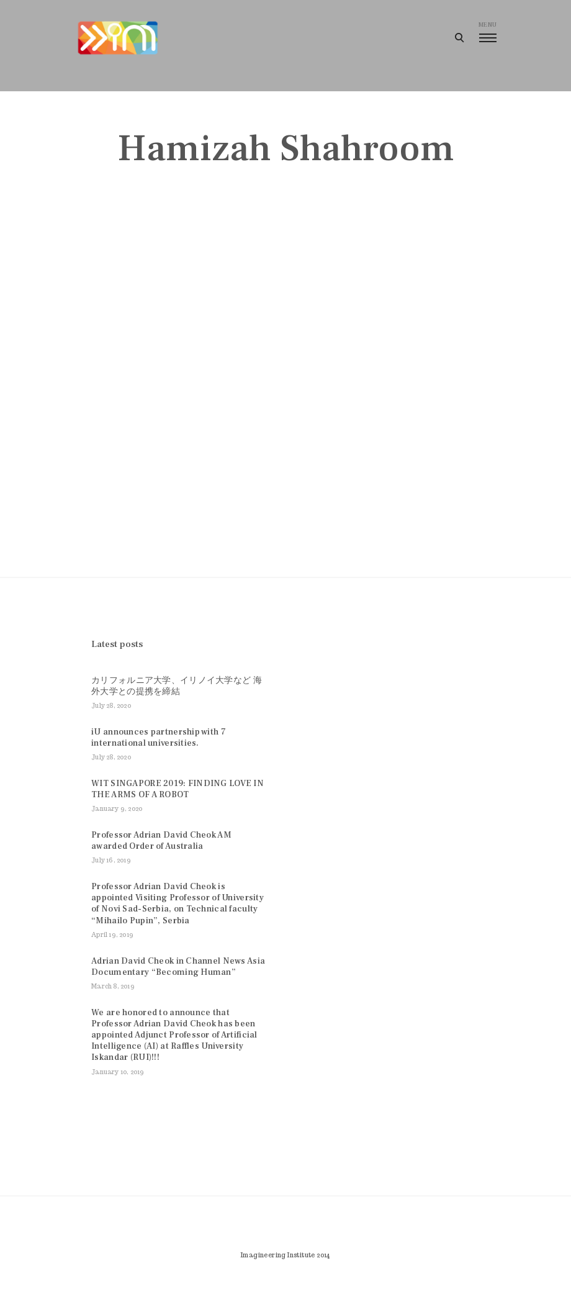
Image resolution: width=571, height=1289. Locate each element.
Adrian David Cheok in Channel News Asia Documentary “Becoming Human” (178, 967)
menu (488, 31)
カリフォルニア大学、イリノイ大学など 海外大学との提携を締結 (176, 686)
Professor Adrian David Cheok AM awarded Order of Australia (161, 841)
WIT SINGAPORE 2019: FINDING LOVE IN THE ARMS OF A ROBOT (177, 789)
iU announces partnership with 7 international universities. (158, 737)
